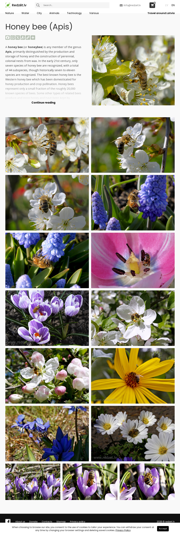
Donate (33, 521)
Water (25, 13)
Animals (54, 13)
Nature (9, 13)
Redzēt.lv (19, 5)
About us (20, 521)
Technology (74, 13)
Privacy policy (77, 521)
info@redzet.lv (132, 5)
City (39, 13)
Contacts (47, 521)
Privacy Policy (123, 530)
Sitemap (61, 521)
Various (94, 13)
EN (173, 5)
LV (166, 5)
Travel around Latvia (161, 13)
